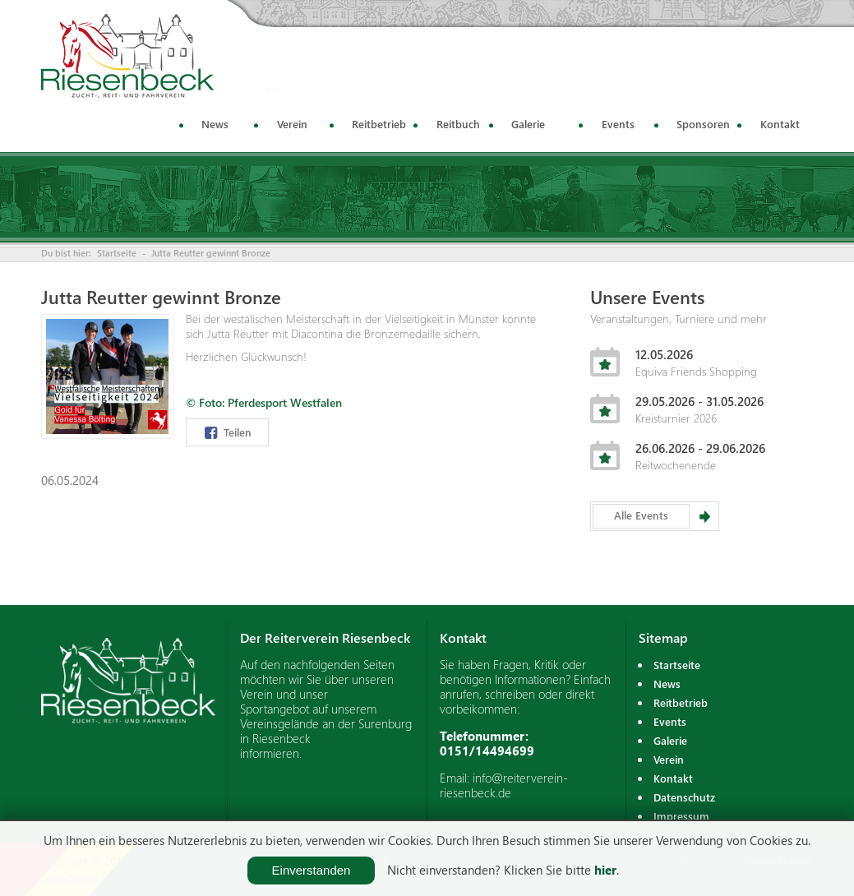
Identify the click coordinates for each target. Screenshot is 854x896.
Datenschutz (684, 797)
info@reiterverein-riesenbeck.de (504, 785)
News (215, 124)
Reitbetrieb (379, 124)
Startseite (116, 253)
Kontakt (780, 124)
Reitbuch (458, 124)
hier (605, 869)
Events (618, 124)
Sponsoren (703, 124)
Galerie (528, 124)
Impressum (681, 816)
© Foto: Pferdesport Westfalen (264, 402)
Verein (292, 124)
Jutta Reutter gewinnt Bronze (210, 253)
